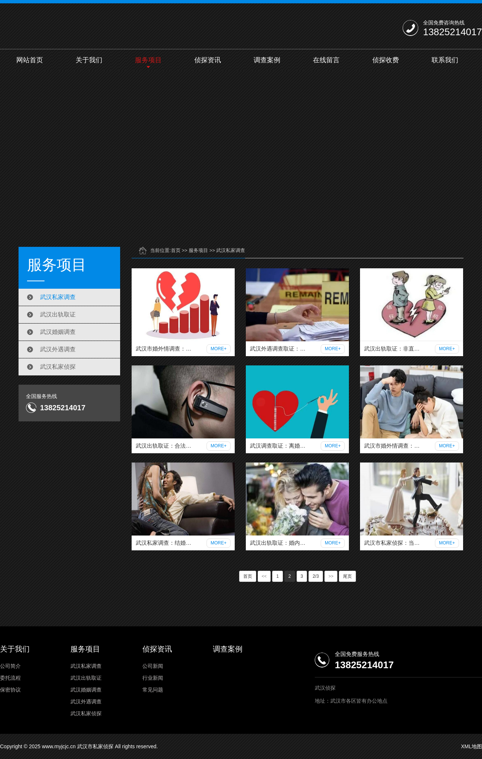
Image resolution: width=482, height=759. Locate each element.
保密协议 (10, 690)
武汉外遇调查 (58, 349)
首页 (176, 250)
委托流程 (10, 678)
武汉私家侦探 (58, 367)
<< (264, 576)
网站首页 (29, 60)
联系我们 (445, 60)
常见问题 (152, 690)
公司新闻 (152, 666)
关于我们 (89, 60)
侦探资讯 (207, 60)
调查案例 (267, 60)
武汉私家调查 (58, 297)
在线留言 (326, 60)
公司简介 (10, 666)
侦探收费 (385, 60)
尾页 (347, 576)
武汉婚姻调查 (58, 332)
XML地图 (471, 746)
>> (331, 576)
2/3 (316, 576)
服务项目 (148, 60)
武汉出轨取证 (58, 314)
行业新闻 (152, 678)
